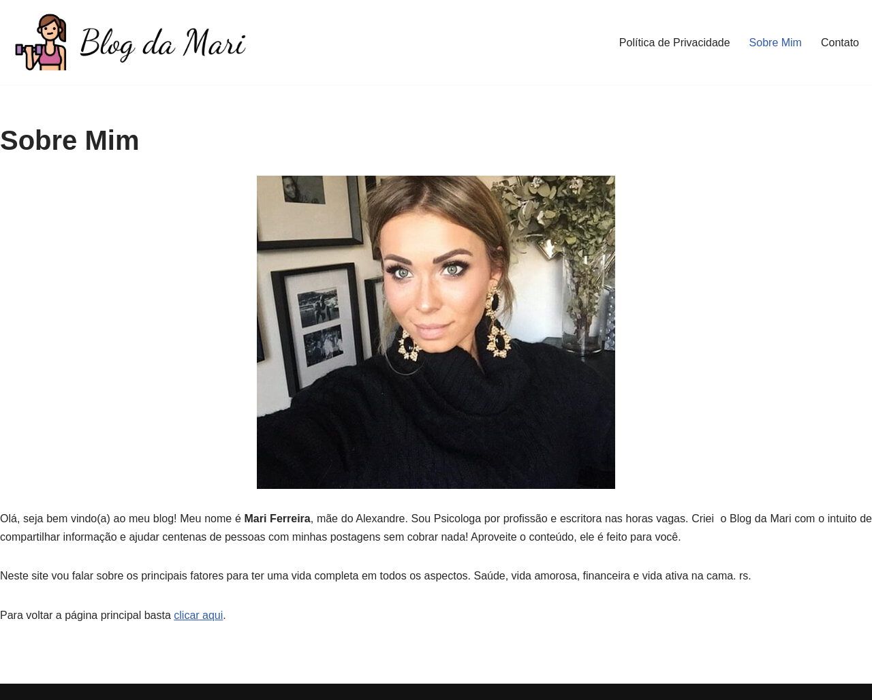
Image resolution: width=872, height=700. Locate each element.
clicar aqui (198, 615)
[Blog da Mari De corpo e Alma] (129, 42)
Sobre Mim (775, 42)
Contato (840, 42)
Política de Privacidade (674, 42)
